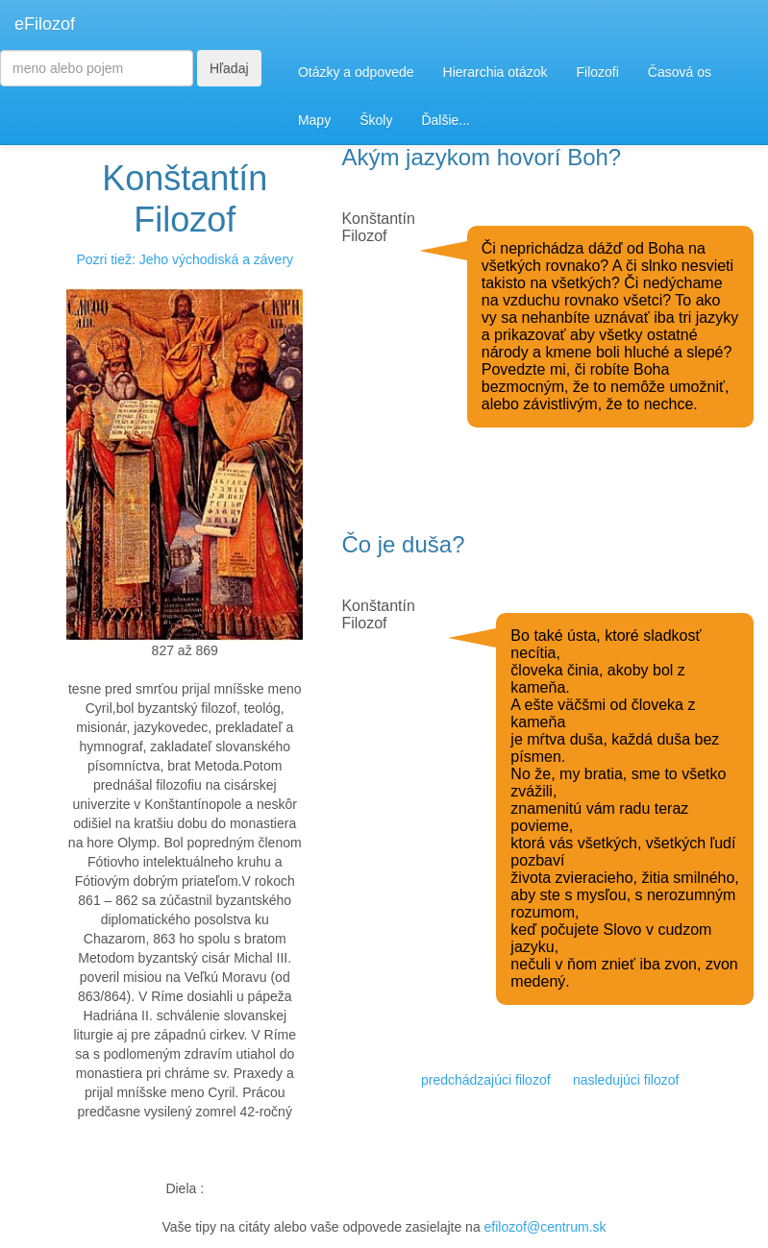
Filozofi (597, 72)
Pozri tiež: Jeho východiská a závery (184, 259)
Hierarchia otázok (495, 72)
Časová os (679, 72)
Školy (375, 120)
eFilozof (44, 24)
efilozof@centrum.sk (545, 1227)
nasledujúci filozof (626, 1080)
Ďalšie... (445, 120)
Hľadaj (229, 68)
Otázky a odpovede (356, 72)
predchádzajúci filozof (486, 1080)
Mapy (314, 120)
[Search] (96, 68)
